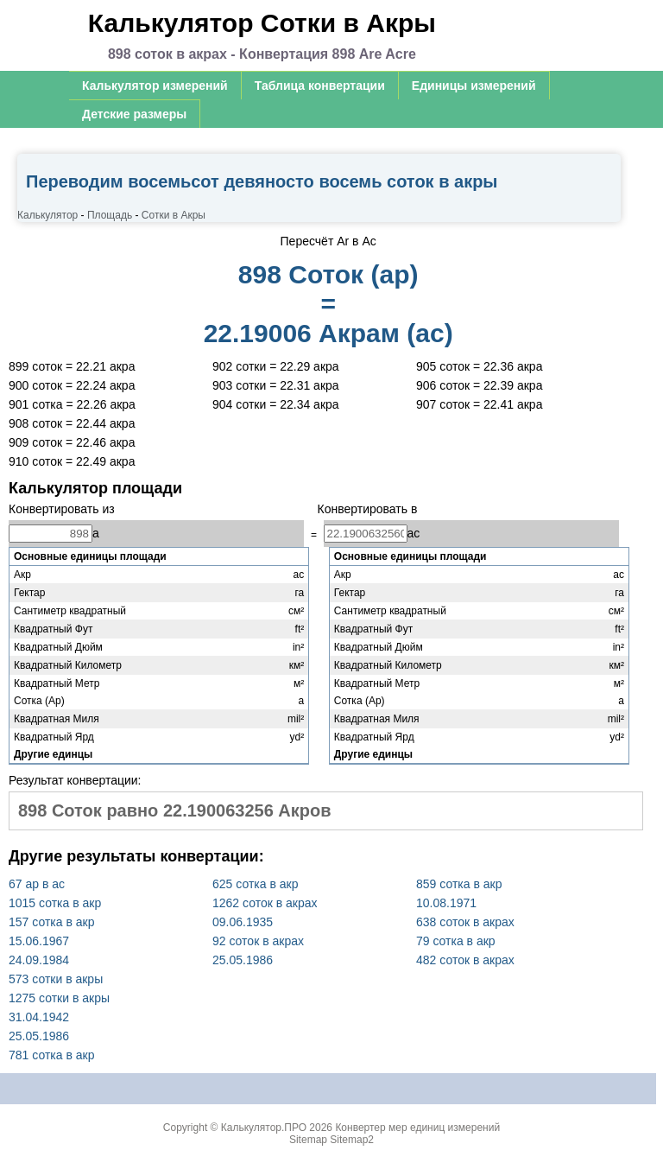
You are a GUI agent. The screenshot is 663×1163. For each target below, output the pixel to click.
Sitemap (308, 1140)
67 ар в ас (37, 884)
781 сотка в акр (51, 1055)
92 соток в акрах (258, 941)
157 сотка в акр (51, 922)
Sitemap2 (352, 1140)
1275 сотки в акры (59, 998)
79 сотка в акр (456, 941)
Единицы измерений (474, 85)
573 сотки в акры (56, 979)
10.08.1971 (446, 903)
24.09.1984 (39, 960)
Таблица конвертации (320, 85)
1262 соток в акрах (265, 903)
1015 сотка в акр (55, 903)
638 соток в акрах (465, 922)
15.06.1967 (39, 941)
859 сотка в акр (459, 884)
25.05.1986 (242, 960)
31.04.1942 (39, 1017)
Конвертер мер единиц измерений (417, 1128)
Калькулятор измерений (155, 85)
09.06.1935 (242, 922)
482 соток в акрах (465, 960)
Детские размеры (134, 114)
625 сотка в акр (255, 884)
